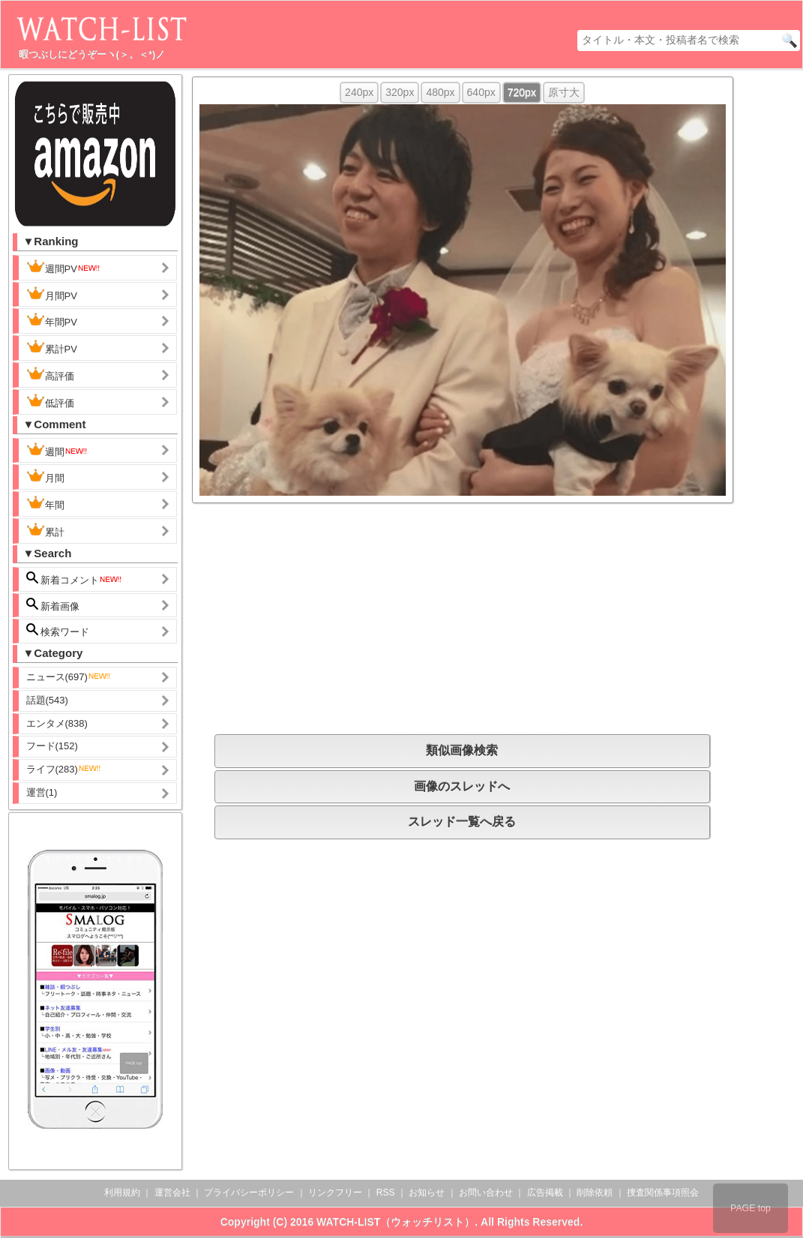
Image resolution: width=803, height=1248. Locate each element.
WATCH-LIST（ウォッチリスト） (395, 1222)
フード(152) (52, 746)
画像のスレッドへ (462, 786)
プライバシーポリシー (249, 1192)
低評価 (50, 401)
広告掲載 (545, 1192)
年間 (45, 503)
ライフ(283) (64, 769)
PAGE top (750, 1208)
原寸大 (564, 92)
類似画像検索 (462, 750)
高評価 (50, 374)
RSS (385, 1192)
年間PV (51, 320)
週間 (57, 450)
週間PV (63, 267)
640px (481, 92)
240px (359, 92)
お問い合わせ (486, 1192)
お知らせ (427, 1192)
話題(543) (47, 700)
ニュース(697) (69, 676)
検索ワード (58, 630)
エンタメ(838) (57, 723)
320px (399, 92)
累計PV (51, 347)
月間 (45, 476)
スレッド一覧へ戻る (462, 821)
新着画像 (53, 605)
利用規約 (122, 1192)
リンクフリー (335, 1192)
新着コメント (75, 579)
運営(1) (42, 792)
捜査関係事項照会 (663, 1192)
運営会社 (172, 1192)
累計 (45, 530)
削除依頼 (595, 1192)
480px (440, 92)
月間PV (51, 294)
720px (522, 92)
